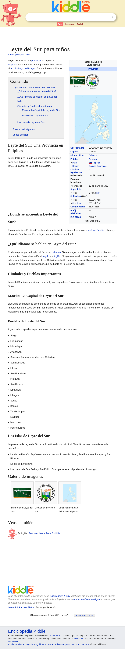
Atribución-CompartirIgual (86, 599)
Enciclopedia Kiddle (60, 596)
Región (75, 166)
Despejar (105, 17)
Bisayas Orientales (98, 166)
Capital (74, 151)
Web (60, 24)
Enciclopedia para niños (19, 54)
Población (75, 196)
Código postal (77, 207)
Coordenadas (77, 148)
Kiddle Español (15, 644)
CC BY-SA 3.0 (55, 635)
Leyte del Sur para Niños (21, 607)
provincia (36, 60)
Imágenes (69, 24)
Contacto (82, 644)
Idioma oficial (77, 155)
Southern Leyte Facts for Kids (44, 533)
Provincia (93, 69)
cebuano (56, 252)
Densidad (76, 203)
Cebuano (93, 155)
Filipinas (96, 163)
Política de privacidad (65, 644)
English (80, 24)
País (74, 163)
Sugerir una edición (84, 615)
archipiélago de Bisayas (23, 68)
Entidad (74, 159)
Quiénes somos (43, 644)
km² (98, 193)
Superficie (75, 189)
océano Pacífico (96, 230)
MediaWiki (13, 641)
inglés (57, 256)
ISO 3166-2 (75, 217)
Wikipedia (78, 638)
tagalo (46, 256)
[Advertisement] (62, 36)
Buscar (112, 17)
